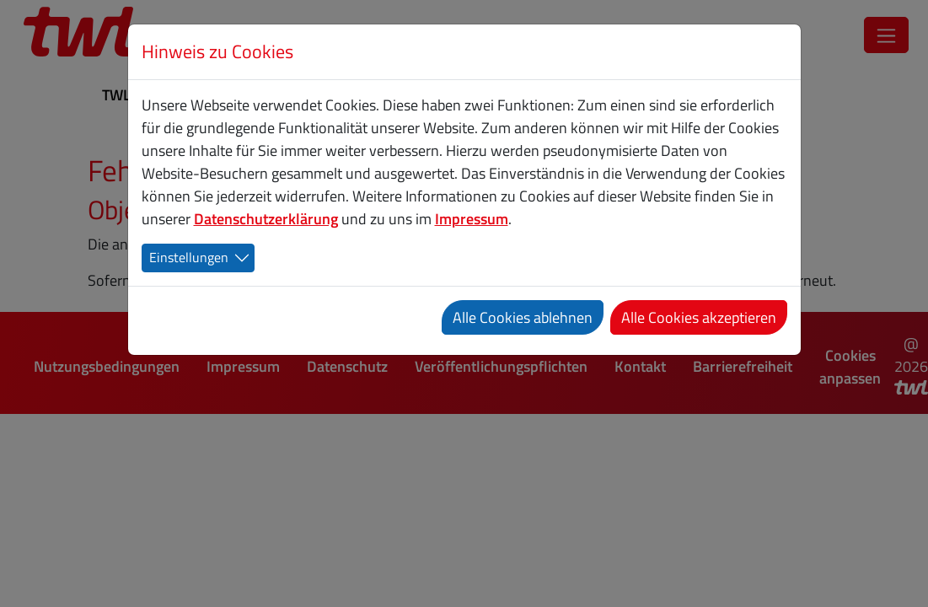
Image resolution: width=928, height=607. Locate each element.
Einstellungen (188, 257)
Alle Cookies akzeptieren (698, 317)
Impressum (471, 218)
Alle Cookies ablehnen (523, 317)
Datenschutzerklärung (266, 218)
